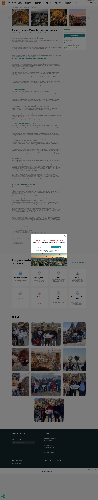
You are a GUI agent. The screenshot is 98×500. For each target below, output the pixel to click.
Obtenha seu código (56, 247)
